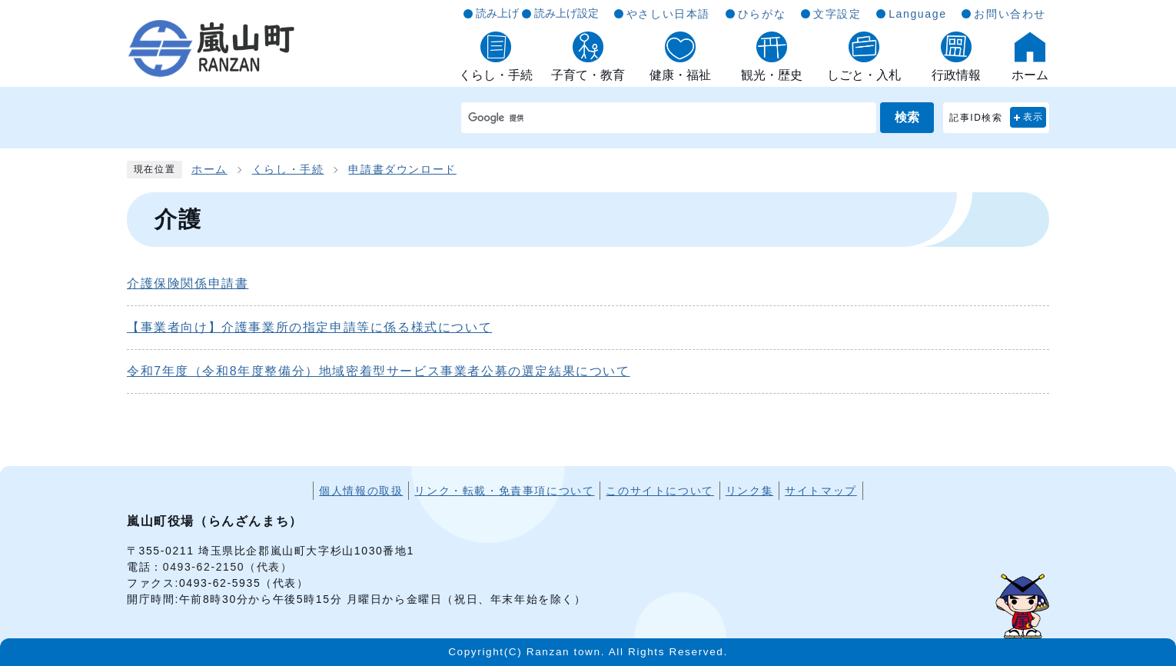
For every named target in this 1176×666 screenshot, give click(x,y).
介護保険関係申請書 (187, 283)
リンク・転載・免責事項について (504, 491)
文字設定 (837, 14)
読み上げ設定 (566, 13)
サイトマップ (821, 491)
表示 (1033, 117)
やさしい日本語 (668, 14)
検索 (907, 117)
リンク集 (749, 491)
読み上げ (497, 13)
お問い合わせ (1010, 14)
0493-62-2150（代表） (228, 567)
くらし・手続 (288, 169)
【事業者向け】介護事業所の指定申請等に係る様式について (309, 327)
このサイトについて (659, 491)
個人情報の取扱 (361, 491)
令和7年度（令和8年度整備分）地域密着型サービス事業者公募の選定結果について (378, 371)
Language (917, 14)
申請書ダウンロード (402, 169)
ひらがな (762, 14)
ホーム (209, 169)
